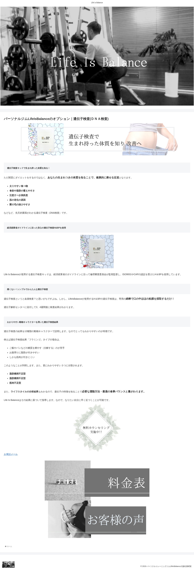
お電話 (7, 454)
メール (14, 454)
